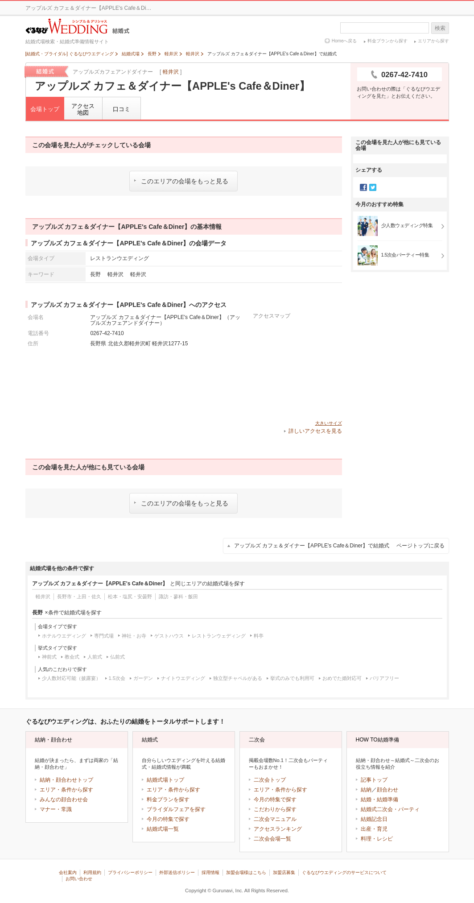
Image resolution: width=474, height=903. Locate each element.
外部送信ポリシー (177, 872)
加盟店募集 (284, 872)
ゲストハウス (169, 635)
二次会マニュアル (275, 819)
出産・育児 (374, 829)
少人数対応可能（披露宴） (71, 678)
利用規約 (92, 872)
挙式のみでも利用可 (292, 678)
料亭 (259, 635)
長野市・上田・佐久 (79, 596)
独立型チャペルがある (237, 678)
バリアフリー (384, 678)
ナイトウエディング (183, 678)
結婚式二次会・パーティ (390, 809)
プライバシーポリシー (130, 872)
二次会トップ (270, 780)
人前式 (94, 656)
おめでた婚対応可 (342, 678)
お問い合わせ (79, 878)
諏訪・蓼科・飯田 (178, 596)
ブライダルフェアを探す (176, 809)
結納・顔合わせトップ (66, 780)
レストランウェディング (219, 635)
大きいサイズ (328, 423)
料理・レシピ (377, 839)
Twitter (372, 187)
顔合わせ (387, 790)
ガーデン (143, 678)
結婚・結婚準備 (379, 799)
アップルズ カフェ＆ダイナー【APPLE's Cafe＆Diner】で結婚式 (339, 546)
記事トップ (374, 780)
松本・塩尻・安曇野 (130, 596)
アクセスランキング (278, 829)
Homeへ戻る (344, 40)
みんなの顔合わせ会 (64, 799)
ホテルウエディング (64, 635)
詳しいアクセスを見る (315, 431)
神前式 (49, 656)
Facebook (363, 187)
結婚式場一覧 (163, 829)
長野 (95, 274)
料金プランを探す (168, 799)
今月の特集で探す (168, 819)
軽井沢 (171, 72)
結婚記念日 (374, 819)
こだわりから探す (275, 809)
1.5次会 (117, 678)
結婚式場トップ (165, 780)
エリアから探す (433, 40)
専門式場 (104, 635)
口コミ (121, 109)
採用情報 (210, 872)
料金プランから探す (387, 40)
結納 (366, 790)
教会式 (72, 656)
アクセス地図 (83, 109)
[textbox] (384, 27)
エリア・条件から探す (66, 790)
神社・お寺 (134, 635)
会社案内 (68, 872)
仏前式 (117, 656)
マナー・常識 (56, 809)
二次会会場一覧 (272, 839)
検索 (440, 28)
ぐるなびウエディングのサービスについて (344, 872)
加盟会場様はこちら (246, 872)
